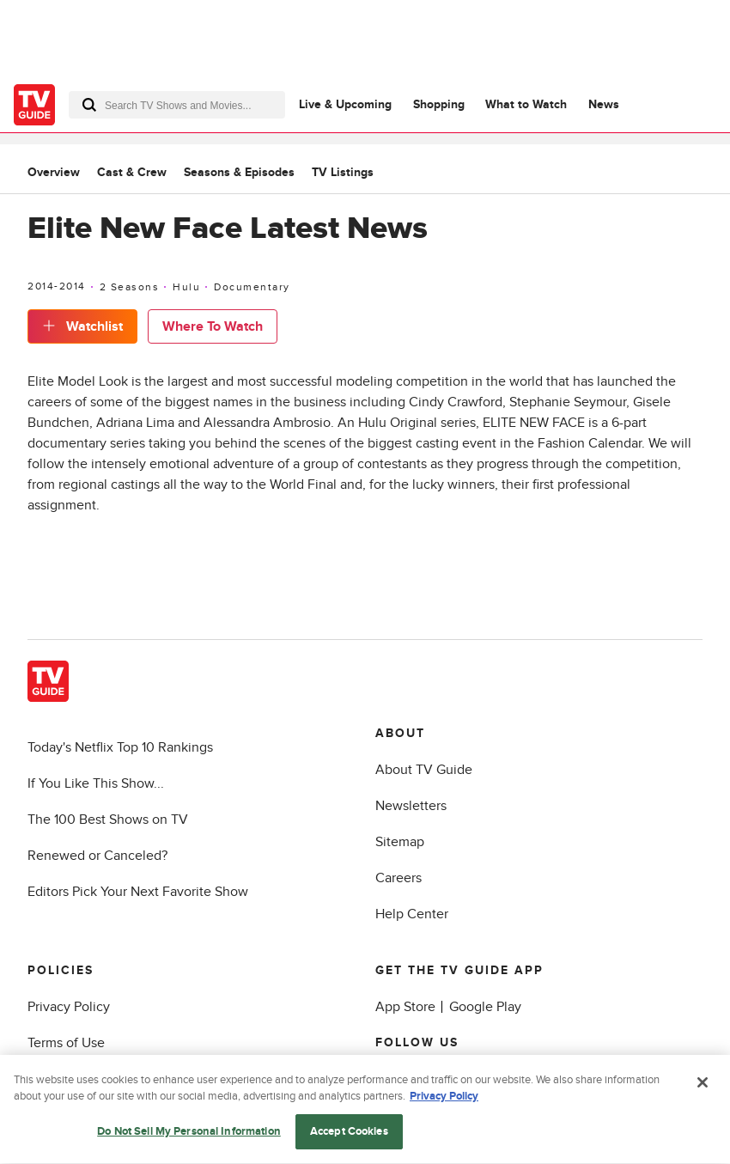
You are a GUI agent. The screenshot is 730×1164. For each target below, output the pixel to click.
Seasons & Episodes (239, 172)
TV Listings (343, 172)
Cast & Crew (132, 172)
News (603, 104)
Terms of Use (66, 1042)
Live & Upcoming (345, 104)
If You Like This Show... (95, 783)
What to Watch (526, 104)
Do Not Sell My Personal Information (189, 1135)
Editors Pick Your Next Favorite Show (137, 891)
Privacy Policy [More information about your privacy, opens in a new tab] (444, 1099)
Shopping (439, 104)
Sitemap (399, 841)
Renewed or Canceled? (97, 855)
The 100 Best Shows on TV (107, 819)
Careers (398, 878)
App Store (405, 1006)
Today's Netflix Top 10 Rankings (120, 747)
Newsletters (411, 805)
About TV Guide (423, 769)
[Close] (702, 1086)
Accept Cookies (349, 1135)
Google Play (485, 1006)
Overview (53, 172)
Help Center (411, 914)
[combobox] (177, 105)
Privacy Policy (68, 1006)
